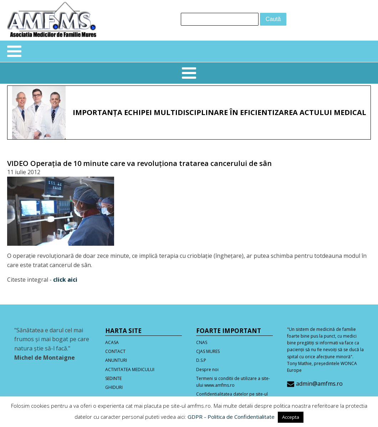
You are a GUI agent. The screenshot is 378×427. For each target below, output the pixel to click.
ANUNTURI (116, 360)
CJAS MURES (208, 351)
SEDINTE (113, 378)
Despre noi (207, 369)
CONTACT (115, 351)
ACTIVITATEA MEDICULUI (129, 369)
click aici (65, 279)
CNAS (201, 342)
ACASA (112, 342)
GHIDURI (114, 387)
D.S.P (201, 360)
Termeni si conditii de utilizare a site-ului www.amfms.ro (233, 381)
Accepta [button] (290, 417)
